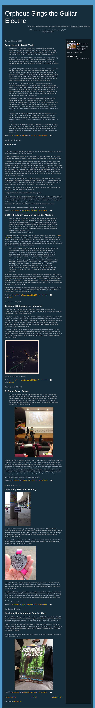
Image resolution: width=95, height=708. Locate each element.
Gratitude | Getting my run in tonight (23, 306)
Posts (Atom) (17, 701)
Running (11, 382)
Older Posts (57, 697)
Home (34, 697)
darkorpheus (83, 44)
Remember (10, 144)
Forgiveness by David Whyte (19, 45)
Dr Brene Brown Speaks (17, 391)
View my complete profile (74, 52)
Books (11, 297)
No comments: (43, 135)
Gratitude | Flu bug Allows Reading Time (25, 613)
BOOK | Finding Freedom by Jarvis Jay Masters (29, 215)
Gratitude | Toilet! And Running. (21, 489)
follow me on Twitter (83, 58)
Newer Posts (10, 697)
